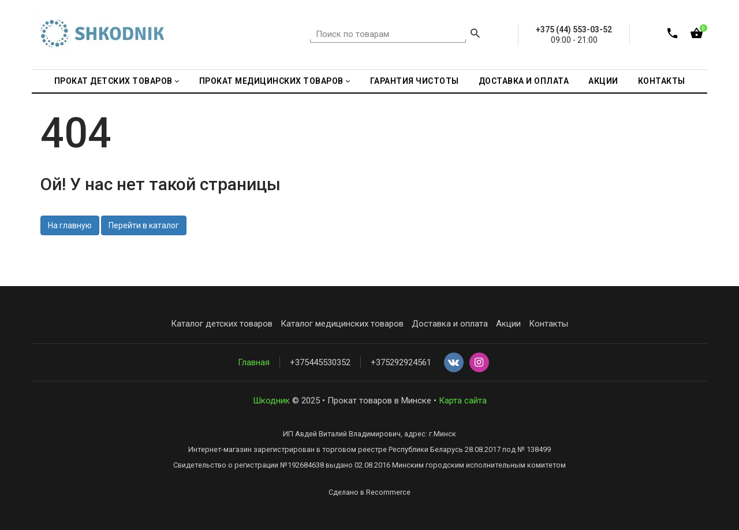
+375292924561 (401, 362)
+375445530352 (320, 362)
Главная (254, 362)
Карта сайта (463, 400)
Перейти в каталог (144, 225)
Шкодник (271, 400)
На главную (70, 225)
